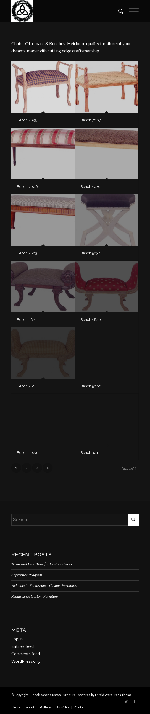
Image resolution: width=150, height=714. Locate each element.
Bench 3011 (90, 453)
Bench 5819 (27, 386)
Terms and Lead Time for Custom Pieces (41, 564)
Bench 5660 (90, 386)
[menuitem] (118, 11)
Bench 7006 (27, 187)
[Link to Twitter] (126, 701)
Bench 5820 (90, 320)
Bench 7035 (27, 120)
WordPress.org (25, 661)
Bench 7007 (90, 120)
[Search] (118, 11)
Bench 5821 (26, 320)
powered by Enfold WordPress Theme (105, 695)
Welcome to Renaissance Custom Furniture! (44, 586)
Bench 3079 (27, 453)
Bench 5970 (90, 187)
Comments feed (25, 653)
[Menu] (131, 11)
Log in (17, 638)
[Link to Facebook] (134, 701)
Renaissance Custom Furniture (34, 596)
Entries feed (22, 646)
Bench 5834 (90, 253)
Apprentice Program (26, 575)
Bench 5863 (27, 253)
